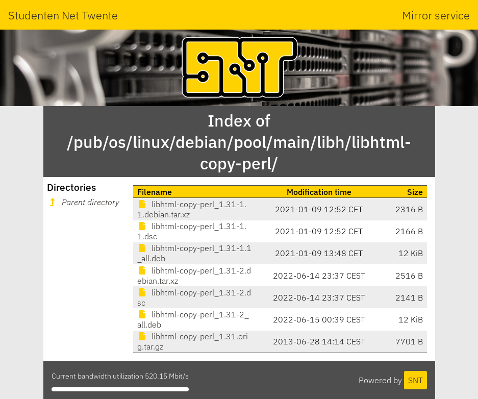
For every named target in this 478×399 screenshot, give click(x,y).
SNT (415, 380)
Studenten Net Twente (63, 15)
